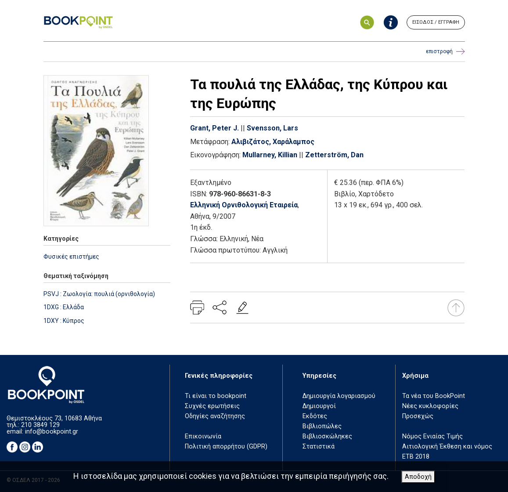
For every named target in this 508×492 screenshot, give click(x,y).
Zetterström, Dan (334, 155)
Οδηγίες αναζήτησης (215, 416)
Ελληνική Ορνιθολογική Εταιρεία (244, 205)
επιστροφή (445, 51)
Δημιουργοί (319, 406)
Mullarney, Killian (269, 155)
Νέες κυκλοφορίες (430, 406)
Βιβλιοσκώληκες (327, 436)
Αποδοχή (418, 477)
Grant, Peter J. (214, 128)
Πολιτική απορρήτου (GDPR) (226, 446)
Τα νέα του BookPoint (433, 396)
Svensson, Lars (272, 128)
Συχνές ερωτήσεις (212, 406)
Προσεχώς (417, 416)
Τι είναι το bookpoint (215, 396)
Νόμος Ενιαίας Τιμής (432, 436)
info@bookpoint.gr (51, 431)
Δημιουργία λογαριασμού (339, 396)
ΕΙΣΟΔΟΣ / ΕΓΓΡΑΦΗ (435, 22)
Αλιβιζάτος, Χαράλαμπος (272, 141)
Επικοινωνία (203, 436)
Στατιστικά (319, 446)
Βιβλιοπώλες (322, 426)
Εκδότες (315, 416)
